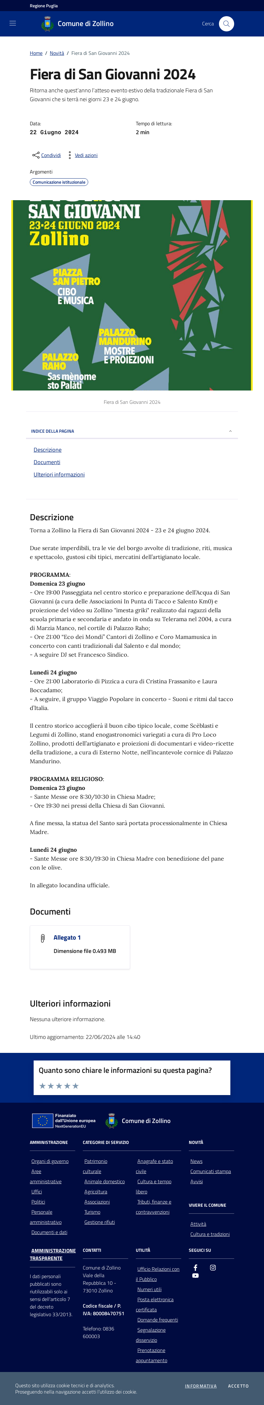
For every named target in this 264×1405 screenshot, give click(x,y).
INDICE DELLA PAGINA (132, 431)
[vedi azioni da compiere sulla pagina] (81, 155)
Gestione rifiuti (99, 1222)
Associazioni (97, 1201)
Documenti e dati (49, 1232)
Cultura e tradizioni (210, 1234)
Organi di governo (50, 1161)
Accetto (238, 1386)
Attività (198, 1224)
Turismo (92, 1212)
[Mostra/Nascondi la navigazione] (12, 23)
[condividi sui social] (46, 155)
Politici (38, 1201)
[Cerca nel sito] (226, 23)
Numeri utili (149, 1289)
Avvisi (196, 1181)
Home (36, 53)
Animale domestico (104, 1181)
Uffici (36, 1191)
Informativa (201, 1386)
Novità (57, 53)
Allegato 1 (67, 937)
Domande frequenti (157, 1319)
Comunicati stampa (210, 1171)
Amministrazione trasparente (53, 1254)
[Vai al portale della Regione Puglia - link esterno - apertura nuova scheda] (44, 5)
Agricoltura (95, 1191)
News (196, 1161)
